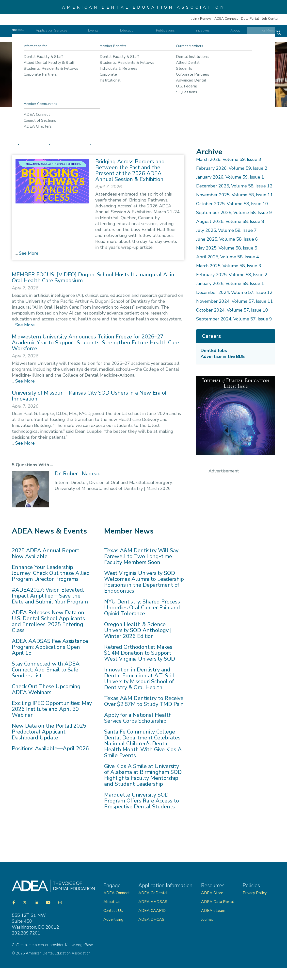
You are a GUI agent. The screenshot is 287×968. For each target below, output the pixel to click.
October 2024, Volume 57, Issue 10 (232, 310)
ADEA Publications (75, 122)
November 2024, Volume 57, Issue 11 (234, 301)
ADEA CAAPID (152, 910)
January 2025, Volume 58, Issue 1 (230, 283)
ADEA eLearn (213, 910)
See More (28, 253)
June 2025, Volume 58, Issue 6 (227, 239)
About (235, 33)
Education (159, 33)
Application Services (104, 33)
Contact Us (113, 910)
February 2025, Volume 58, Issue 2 (231, 275)
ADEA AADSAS (152, 901)
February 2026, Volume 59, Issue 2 (231, 168)
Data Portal (250, 18)
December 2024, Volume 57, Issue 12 (234, 292)
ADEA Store (212, 893)
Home (20, 122)
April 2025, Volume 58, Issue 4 (227, 257)
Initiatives (213, 33)
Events (136, 33)
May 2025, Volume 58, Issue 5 (226, 248)
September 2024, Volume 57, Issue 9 (234, 319)
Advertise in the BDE (223, 356)
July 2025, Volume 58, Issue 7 (226, 230)
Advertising (113, 919)
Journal (207, 919)
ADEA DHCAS (151, 919)
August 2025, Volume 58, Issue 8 (230, 221)
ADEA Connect (226, 18)
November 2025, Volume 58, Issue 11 (234, 195)
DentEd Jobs (214, 350)
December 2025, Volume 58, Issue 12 (234, 186)
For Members (260, 33)
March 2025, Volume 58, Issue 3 (228, 266)
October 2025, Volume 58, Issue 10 (232, 204)
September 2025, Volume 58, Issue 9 (234, 213)
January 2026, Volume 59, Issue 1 (230, 177)
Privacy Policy (255, 893)
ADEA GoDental (153, 893)
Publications (186, 33)
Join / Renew (201, 18)
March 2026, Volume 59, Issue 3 (228, 159)
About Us (111, 901)
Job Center (270, 18)
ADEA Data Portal (217, 901)
